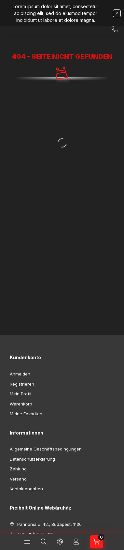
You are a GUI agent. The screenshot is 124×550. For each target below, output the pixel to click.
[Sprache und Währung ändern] (59, 541)
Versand (18, 478)
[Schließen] (117, 13)
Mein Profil (20, 393)
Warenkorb (21, 403)
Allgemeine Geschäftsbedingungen (46, 448)
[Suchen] (43, 541)
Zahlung (18, 468)
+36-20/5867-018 (114, 29)
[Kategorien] (27, 541)
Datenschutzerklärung (32, 459)
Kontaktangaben (26, 488)
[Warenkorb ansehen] (96, 541)
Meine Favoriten (26, 413)
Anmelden (20, 373)
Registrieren (22, 384)
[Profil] (76, 541)
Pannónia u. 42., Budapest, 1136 (49, 524)
